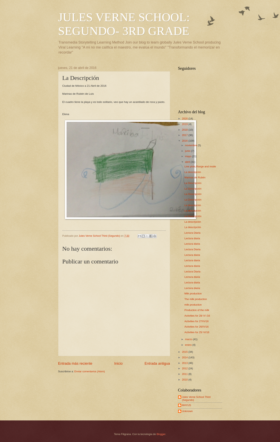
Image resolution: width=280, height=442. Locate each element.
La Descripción (192, 183)
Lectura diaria (192, 238)
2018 (185, 129)
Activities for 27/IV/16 (196, 321)
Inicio (118, 364)
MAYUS (186, 405)
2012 (185, 368)
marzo (189, 339)
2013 (185, 363)
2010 (185, 379)
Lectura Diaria (192, 232)
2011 (185, 373)
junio (188, 150)
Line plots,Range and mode (200, 166)
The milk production (195, 299)
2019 (185, 124)
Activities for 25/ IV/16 (196, 332)
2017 (185, 135)
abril (188, 161)
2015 (185, 351)
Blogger (161, 434)
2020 (185, 118)
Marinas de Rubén (194, 177)
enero (188, 344)
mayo (188, 156)
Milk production (193, 293)
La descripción (192, 172)
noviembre (191, 145)
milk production (193, 304)
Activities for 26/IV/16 (196, 326)
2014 (185, 357)
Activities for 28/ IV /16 (197, 315)
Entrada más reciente (75, 364)
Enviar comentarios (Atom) (89, 371)
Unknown (187, 411)
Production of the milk (196, 310)
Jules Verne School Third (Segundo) (196, 398)
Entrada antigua (157, 364)
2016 (185, 140)
